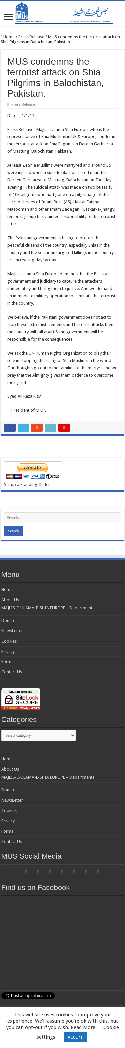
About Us (10, 599)
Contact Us (11, 671)
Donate (8, 620)
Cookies (9, 641)
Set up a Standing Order (27, 484)
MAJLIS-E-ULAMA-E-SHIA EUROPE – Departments (47, 607)
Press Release (31, 36)
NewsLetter (12, 630)
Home (8, 36)
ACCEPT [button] (75, 1037)
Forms (7, 661)
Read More (83, 1027)
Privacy (8, 651)
